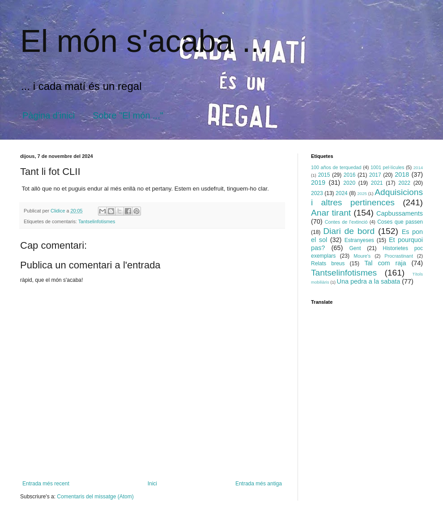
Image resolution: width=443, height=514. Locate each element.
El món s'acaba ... (144, 41)
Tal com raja (385, 263)
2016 (350, 175)
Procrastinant (398, 256)
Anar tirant (331, 212)
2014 (418, 167)
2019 (318, 182)
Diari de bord (349, 231)
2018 (402, 174)
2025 (361, 193)
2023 (317, 193)
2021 (377, 183)
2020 (349, 183)
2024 (342, 193)
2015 (324, 175)
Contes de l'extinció (346, 222)
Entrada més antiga (258, 483)
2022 (404, 183)
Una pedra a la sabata (368, 281)
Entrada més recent (45, 483)
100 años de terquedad (336, 167)
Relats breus (328, 263)
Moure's (362, 256)
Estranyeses (359, 240)
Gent (355, 248)
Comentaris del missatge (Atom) (95, 496)
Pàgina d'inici (48, 115)
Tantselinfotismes (96, 221)
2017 (375, 175)
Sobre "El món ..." (128, 115)
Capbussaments (399, 213)
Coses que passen (400, 222)
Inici (152, 483)
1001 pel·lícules (388, 167)
